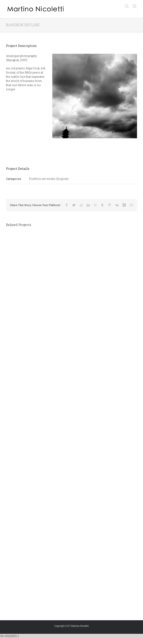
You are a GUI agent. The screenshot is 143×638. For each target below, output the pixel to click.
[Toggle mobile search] (127, 6)
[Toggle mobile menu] (135, 6)
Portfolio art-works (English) (48, 179)
